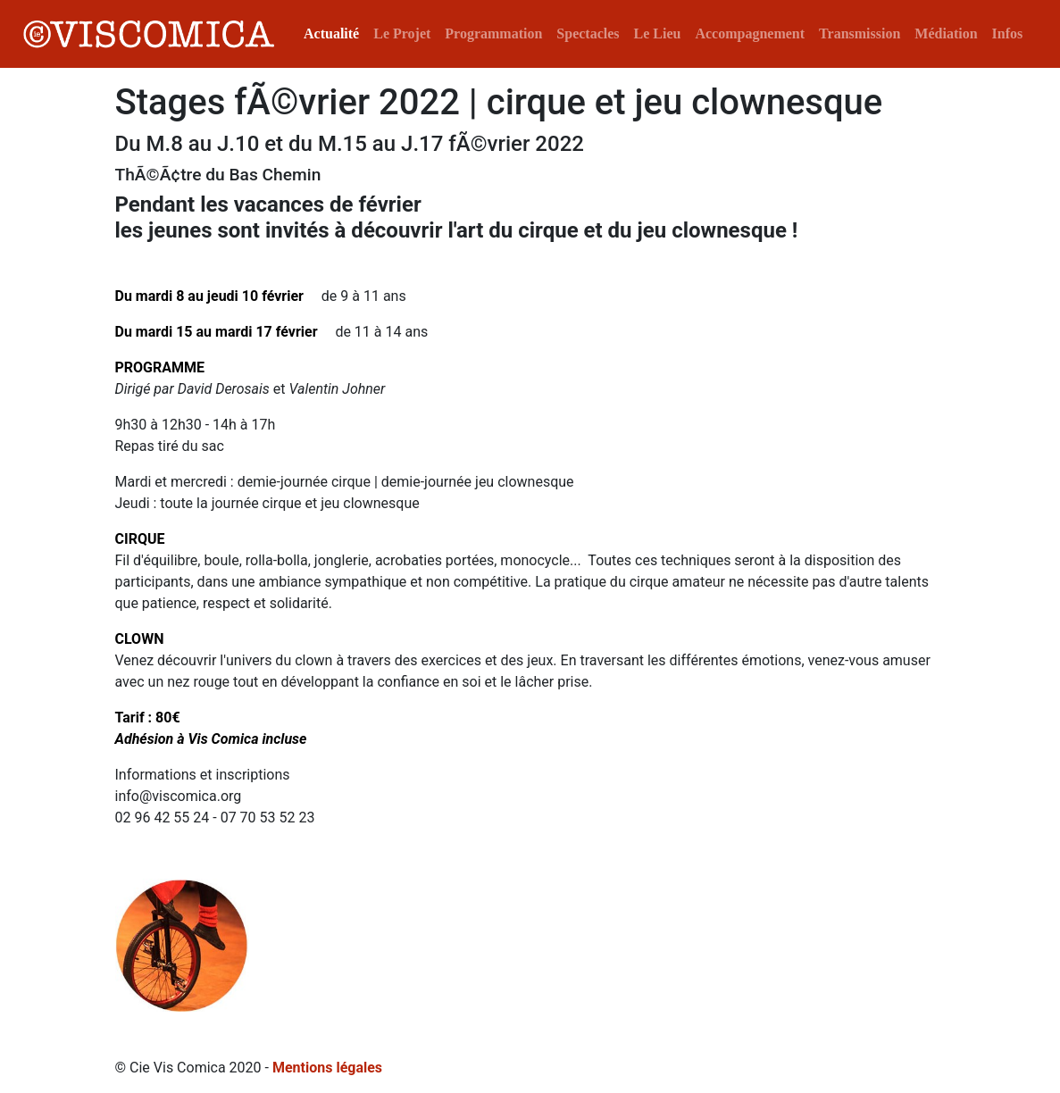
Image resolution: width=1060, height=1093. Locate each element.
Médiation (945, 33)
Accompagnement (750, 33)
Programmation (493, 33)
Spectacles (587, 33)
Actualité (331, 33)
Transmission (859, 33)
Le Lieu (657, 33)
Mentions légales (327, 1067)
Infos (1007, 33)
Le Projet (401, 33)
